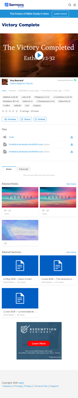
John (4, 90)
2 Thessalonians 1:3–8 (45, 101)
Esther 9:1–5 (27, 101)
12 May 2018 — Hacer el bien (17, 278)
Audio (11, 137)
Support (54, 385)
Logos (20, 382)
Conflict (6, 105)
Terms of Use (41, 385)
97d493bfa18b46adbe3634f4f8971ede (29, 144)
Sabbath (17, 105)
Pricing (18, 385)
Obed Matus (8, 282)
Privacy (28, 385)
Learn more (60, 13)
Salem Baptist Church (21, 83)
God (27, 105)
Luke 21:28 (26, 97)
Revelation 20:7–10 (10, 101)
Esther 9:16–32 (64, 101)
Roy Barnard (16, 80)
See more (71, 183)
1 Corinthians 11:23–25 (63, 97)
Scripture (36, 105)
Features (7, 385)
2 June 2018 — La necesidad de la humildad (24, 311)
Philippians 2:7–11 (42, 97)
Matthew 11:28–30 (10, 97)
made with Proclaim (66, 80)
